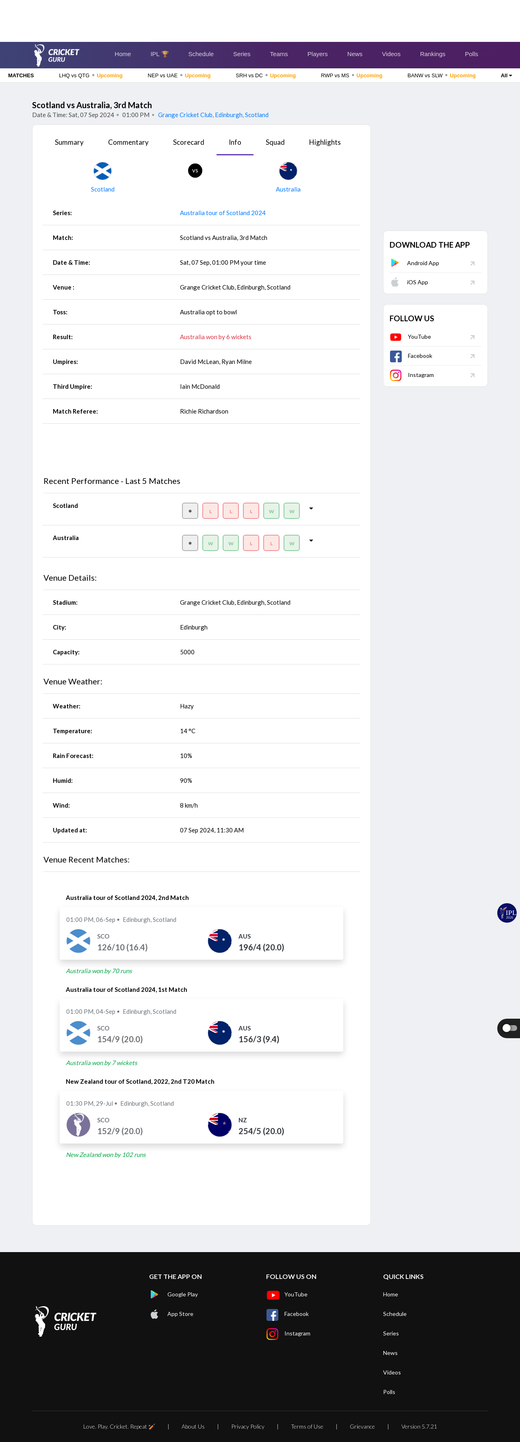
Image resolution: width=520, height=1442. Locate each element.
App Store (171, 1314)
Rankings (433, 53)
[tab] (69, 145)
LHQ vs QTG (91, 75)
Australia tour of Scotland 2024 (223, 212)
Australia (288, 189)
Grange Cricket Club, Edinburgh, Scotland (213, 114)
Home (123, 53)
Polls (471, 53)
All (506, 75)
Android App (414, 262)
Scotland (103, 189)
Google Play (173, 1294)
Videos (391, 53)
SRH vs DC (266, 75)
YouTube (410, 336)
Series (242, 53)
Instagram (412, 374)
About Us (193, 1426)
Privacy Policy (247, 1426)
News (355, 53)
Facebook (411, 355)
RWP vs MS (351, 75)
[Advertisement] (260, 18)
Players (318, 53)
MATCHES (21, 75)
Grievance (362, 1426)
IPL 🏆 (159, 53)
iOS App (409, 282)
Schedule (201, 53)
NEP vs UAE (179, 75)
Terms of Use (307, 1426)
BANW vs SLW (441, 75)
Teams (279, 53)
